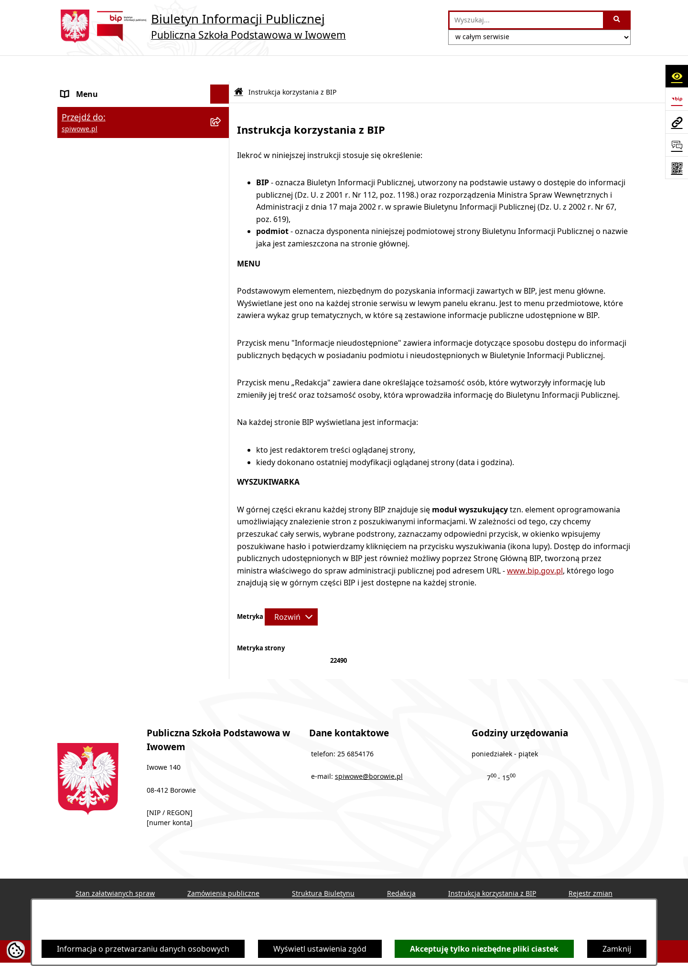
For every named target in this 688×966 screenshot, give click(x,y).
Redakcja (401, 867)
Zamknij (616, 949)
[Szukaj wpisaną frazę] (617, 20)
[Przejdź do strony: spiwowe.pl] (676, 121)
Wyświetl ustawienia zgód (319, 949)
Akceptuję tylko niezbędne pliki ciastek (484, 949)
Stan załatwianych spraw (115, 867)
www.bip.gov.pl (535, 544)
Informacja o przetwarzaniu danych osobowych (143, 949)
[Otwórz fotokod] (676, 167)
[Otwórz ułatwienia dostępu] (676, 75)
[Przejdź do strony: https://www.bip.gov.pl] (676, 98)
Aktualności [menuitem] (82, 137)
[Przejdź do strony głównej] (201, 26)
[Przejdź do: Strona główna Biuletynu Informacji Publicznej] (238, 66)
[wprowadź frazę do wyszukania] (526, 20)
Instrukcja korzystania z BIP (492, 867)
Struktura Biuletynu (323, 867)
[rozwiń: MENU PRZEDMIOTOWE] (221, 118)
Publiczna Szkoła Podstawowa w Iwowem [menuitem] (119, 93)
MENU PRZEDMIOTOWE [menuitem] (104, 118)
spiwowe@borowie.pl (369, 750)
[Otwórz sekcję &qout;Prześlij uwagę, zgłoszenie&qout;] (676, 144)
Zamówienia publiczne (223, 867)
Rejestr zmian (591, 867)
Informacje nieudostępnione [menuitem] (112, 156)
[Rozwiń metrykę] (291, 590)
